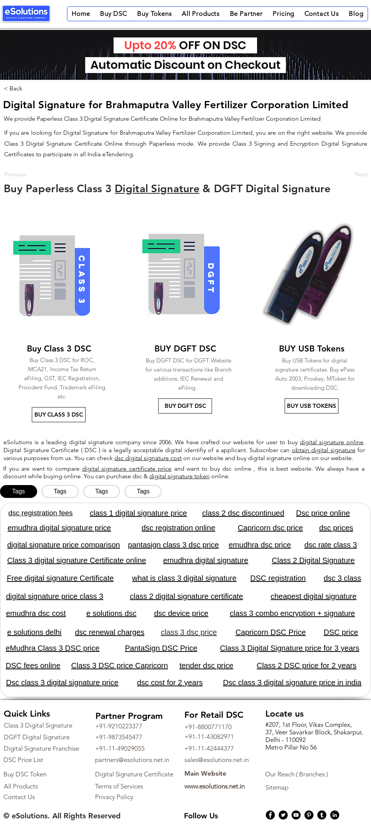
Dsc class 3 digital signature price (62, 682)
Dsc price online (323, 513)
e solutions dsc (111, 613)
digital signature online (331, 442)
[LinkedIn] (334, 815)
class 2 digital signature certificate (186, 596)
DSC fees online (33, 665)
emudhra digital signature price (59, 528)
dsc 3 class (342, 578)
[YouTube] (296, 815)
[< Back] (16, 88)
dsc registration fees (40, 513)
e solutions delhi (34, 632)
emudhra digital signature (205, 560)
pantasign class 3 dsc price (173, 545)
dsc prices (336, 528)
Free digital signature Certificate (60, 578)
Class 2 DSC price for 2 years (306, 665)
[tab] (18, 491)
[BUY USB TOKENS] (311, 406)
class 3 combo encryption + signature (292, 613)
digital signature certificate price (127, 468)
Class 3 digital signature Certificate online (76, 560)
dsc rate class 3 (330, 545)
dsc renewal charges (109, 632)
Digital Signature (157, 188)
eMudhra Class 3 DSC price (53, 648)
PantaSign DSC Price (161, 648)
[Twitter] (283, 815)
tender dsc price (206, 665)
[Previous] (29, 174)
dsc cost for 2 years (170, 682)
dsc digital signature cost (148, 458)
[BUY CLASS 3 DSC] (59, 414)
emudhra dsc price (260, 545)
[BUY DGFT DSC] (185, 406)
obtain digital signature (323, 450)
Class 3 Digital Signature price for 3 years (289, 648)
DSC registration (278, 578)
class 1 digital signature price (138, 513)
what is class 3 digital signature (184, 578)
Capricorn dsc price (270, 528)
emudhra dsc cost (36, 613)
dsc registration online (178, 528)
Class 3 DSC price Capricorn (119, 665)
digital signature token (179, 476)
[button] (113, 14)
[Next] (349, 174)
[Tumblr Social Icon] (321, 815)
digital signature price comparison (63, 545)
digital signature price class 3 (54, 596)
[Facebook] (270, 815)
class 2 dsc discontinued (243, 513)
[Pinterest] (308, 815)
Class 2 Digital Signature (313, 560)
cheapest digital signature (314, 596)
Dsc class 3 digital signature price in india (292, 682)
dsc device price (181, 613)
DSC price (341, 632)
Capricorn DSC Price (270, 632)
